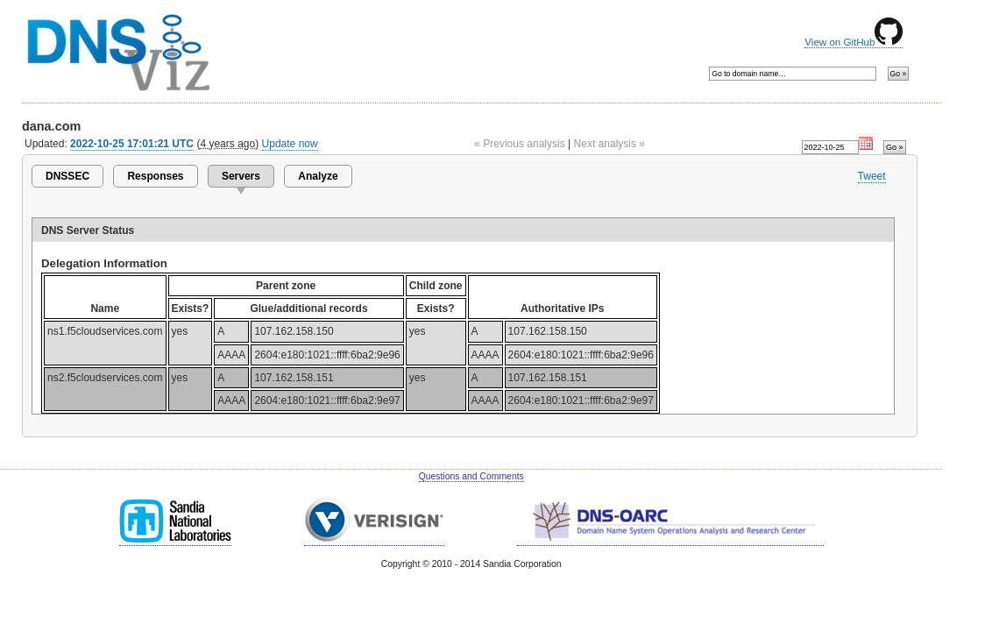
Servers (241, 176)
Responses (155, 176)
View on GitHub (853, 42)
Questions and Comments (471, 476)
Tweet (872, 176)
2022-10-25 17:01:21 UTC (132, 144)
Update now (290, 144)
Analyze (317, 176)
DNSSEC (67, 176)
